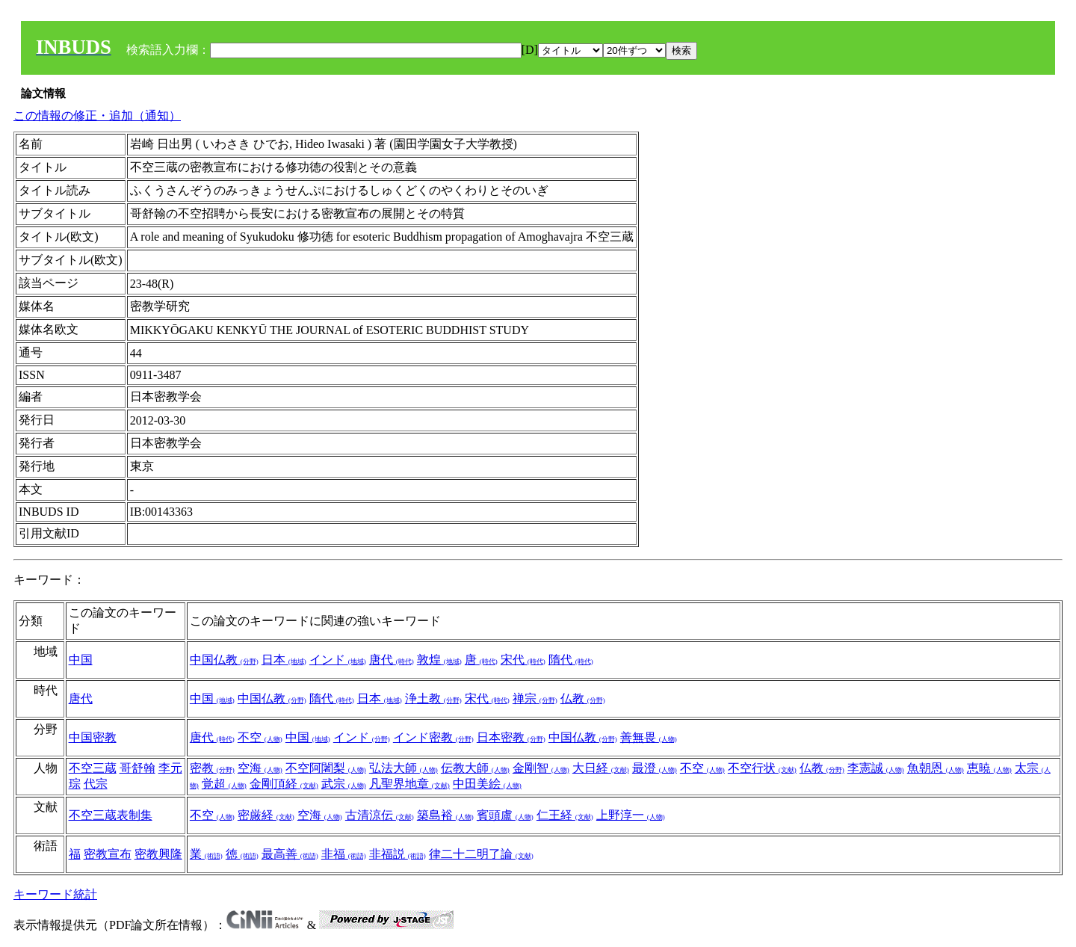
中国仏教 (224, 659)
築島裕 (445, 815)
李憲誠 (875, 768)
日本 (284, 659)
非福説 (397, 854)
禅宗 (535, 698)
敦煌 (439, 659)
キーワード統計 (55, 894)
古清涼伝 (379, 815)
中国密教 (93, 737)
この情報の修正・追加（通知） (97, 115)
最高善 (290, 854)
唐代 (391, 659)
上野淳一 (630, 815)
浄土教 (433, 698)
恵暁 (989, 768)
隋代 (570, 659)
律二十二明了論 (481, 854)
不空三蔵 (93, 768)
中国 (81, 659)
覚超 (224, 783)
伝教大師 (475, 768)
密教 (212, 768)
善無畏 (648, 737)
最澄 (654, 768)
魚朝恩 (935, 768)
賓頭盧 (505, 815)
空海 (260, 768)
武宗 (343, 783)
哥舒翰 (137, 768)
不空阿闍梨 (325, 768)
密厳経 (266, 815)
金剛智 (541, 768)
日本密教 (511, 737)
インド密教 (433, 737)
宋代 (523, 659)
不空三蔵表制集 (110, 815)
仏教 (582, 698)
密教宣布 (108, 854)
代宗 (96, 783)
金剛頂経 (284, 783)
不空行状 (762, 768)
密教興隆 (158, 854)
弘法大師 (403, 768)
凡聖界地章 (409, 783)
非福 (343, 854)
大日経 (600, 768)
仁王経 (565, 815)
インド (337, 659)
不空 (260, 737)
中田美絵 (487, 783)
